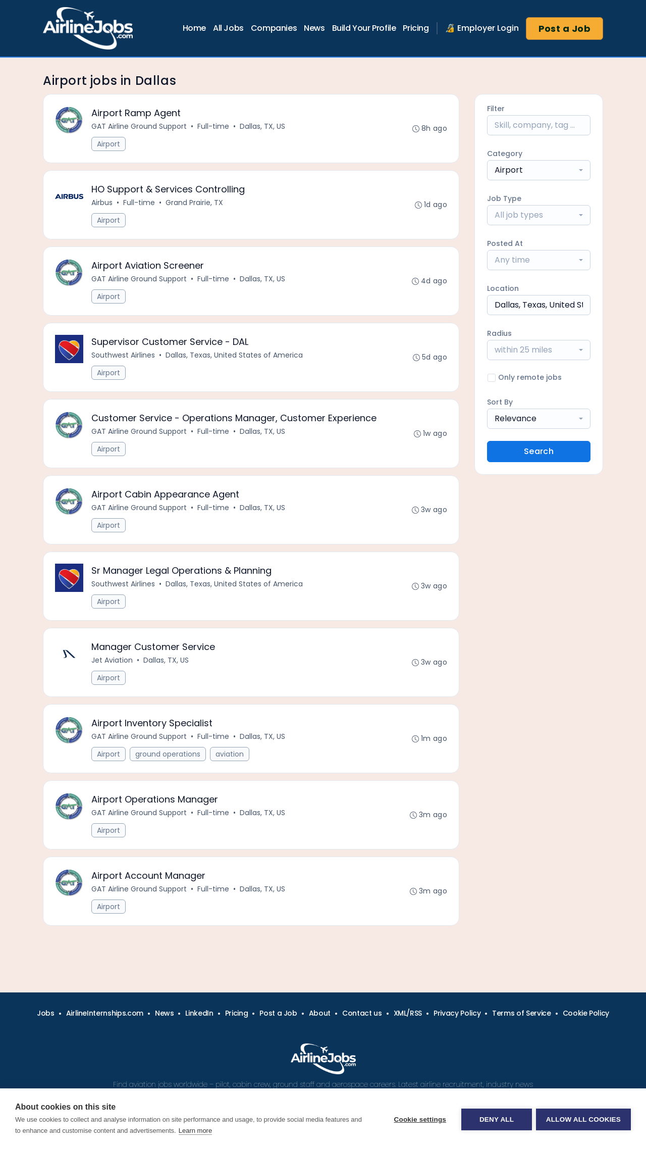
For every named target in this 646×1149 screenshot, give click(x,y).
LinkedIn (199, 1013)
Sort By (500, 402)
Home (194, 28)
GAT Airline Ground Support (139, 127)
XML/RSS (408, 1013)
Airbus (102, 204)
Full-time (214, 127)
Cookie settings (419, 1119)
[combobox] (538, 170)
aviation (230, 763)
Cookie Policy (586, 1013)
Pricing (415, 28)
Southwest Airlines (123, 359)
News (314, 28)
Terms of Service (521, 1013)
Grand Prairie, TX (195, 204)
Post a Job (565, 28)
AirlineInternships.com (104, 1013)
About (320, 1013)
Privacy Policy (457, 1013)
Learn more (195, 1130)
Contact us (362, 1013)
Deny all (495, 1119)
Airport (109, 144)
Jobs (46, 1013)
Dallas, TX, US (263, 127)
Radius (499, 333)
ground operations (168, 763)
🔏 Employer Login (482, 28)
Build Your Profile (364, 28)
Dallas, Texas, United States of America (234, 359)
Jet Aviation (112, 668)
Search (539, 451)
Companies (274, 28)
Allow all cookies (583, 1119)
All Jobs (228, 28)
